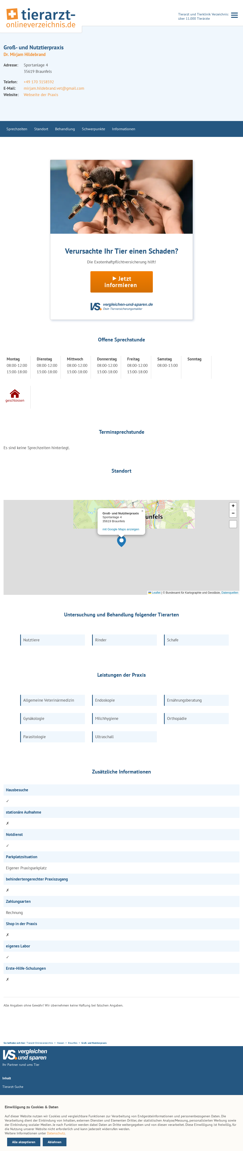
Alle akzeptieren (23, 1142)
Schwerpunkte (93, 128)
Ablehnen (54, 1142)
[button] (121, 541)
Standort (41, 128)
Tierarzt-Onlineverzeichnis (40, 1042)
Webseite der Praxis (41, 94)
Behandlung (65, 128)
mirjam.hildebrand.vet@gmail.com (54, 88)
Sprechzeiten (16, 128)
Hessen (60, 1042)
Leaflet (154, 592)
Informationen (123, 128)
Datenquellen (229, 592)
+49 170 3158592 (39, 81)
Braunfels (72, 1042)
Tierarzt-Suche (12, 1087)
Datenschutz (56, 1133)
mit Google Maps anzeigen (121, 529)
